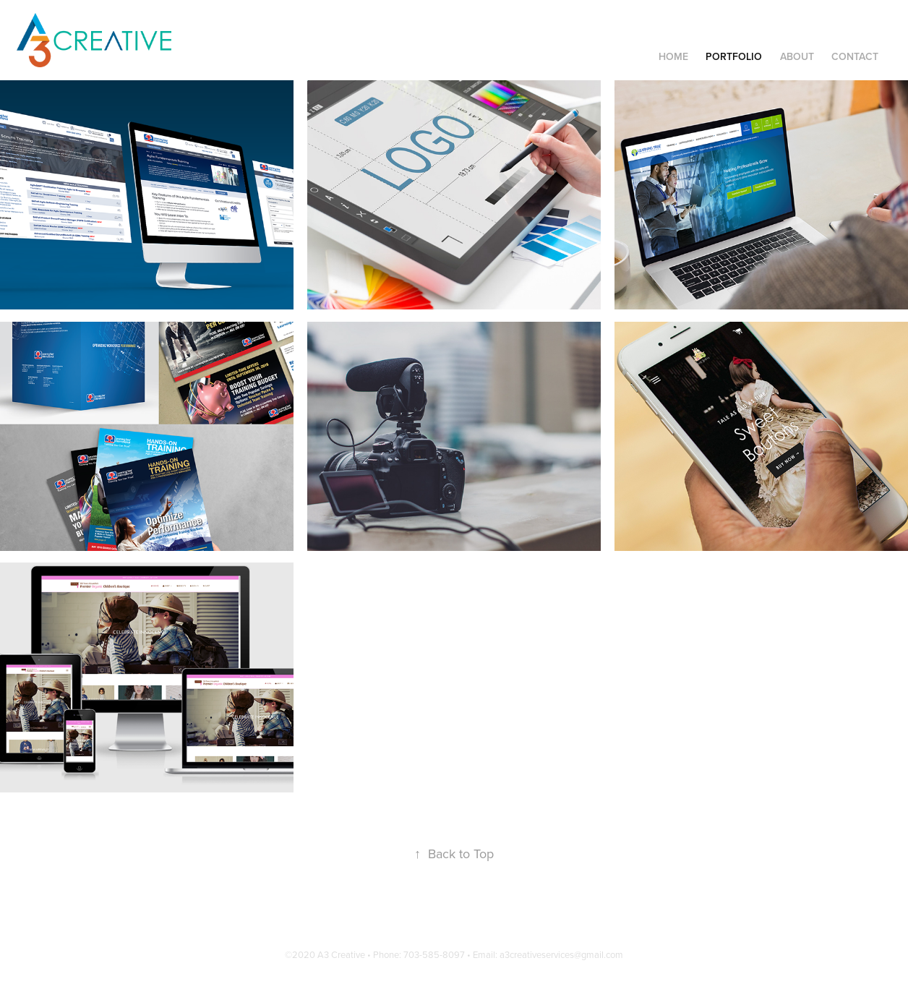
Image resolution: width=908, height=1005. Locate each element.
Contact (854, 56)
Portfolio (734, 56)
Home (673, 56)
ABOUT (797, 56)
